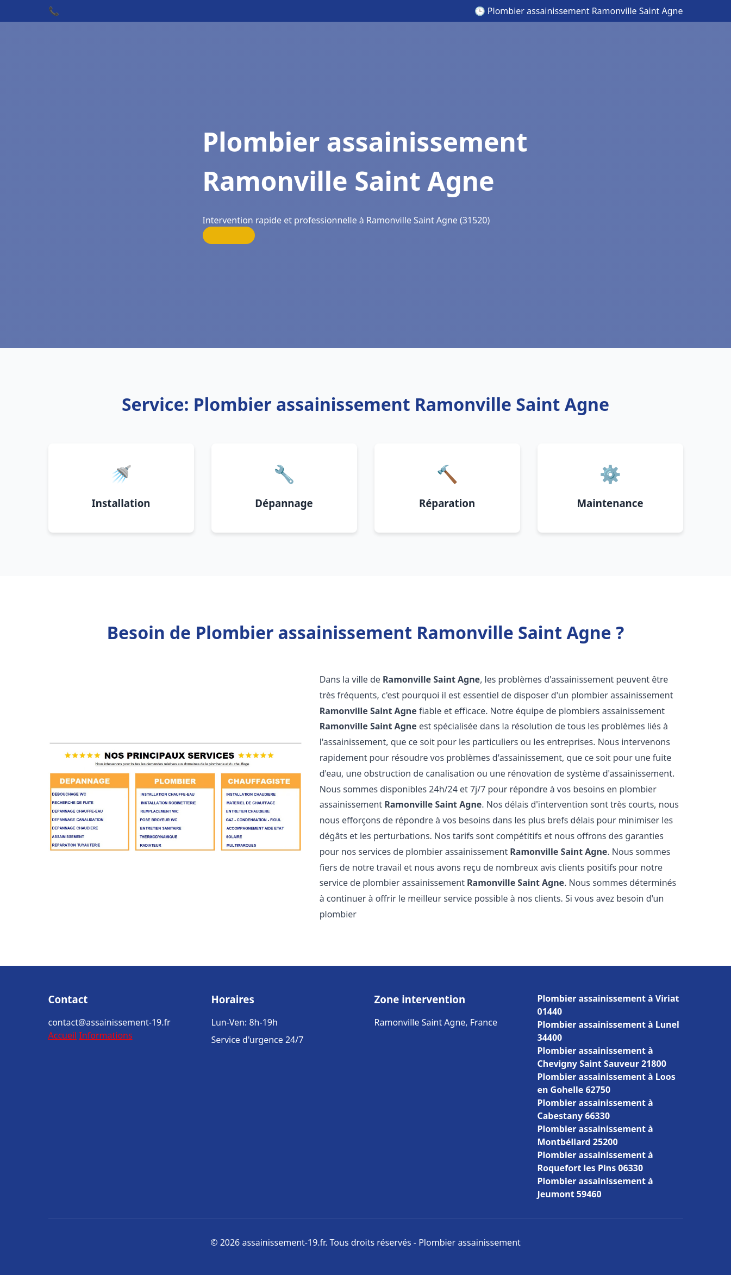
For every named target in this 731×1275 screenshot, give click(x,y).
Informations (105, 1035)
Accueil (62, 1035)
